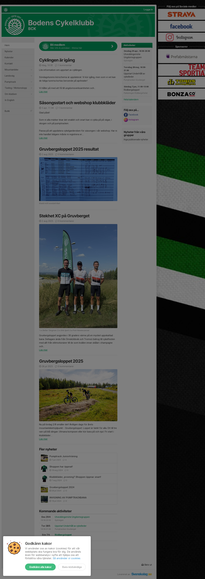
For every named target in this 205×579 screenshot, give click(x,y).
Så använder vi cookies (66, 558)
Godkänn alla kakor (40, 567)
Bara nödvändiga (72, 567)
